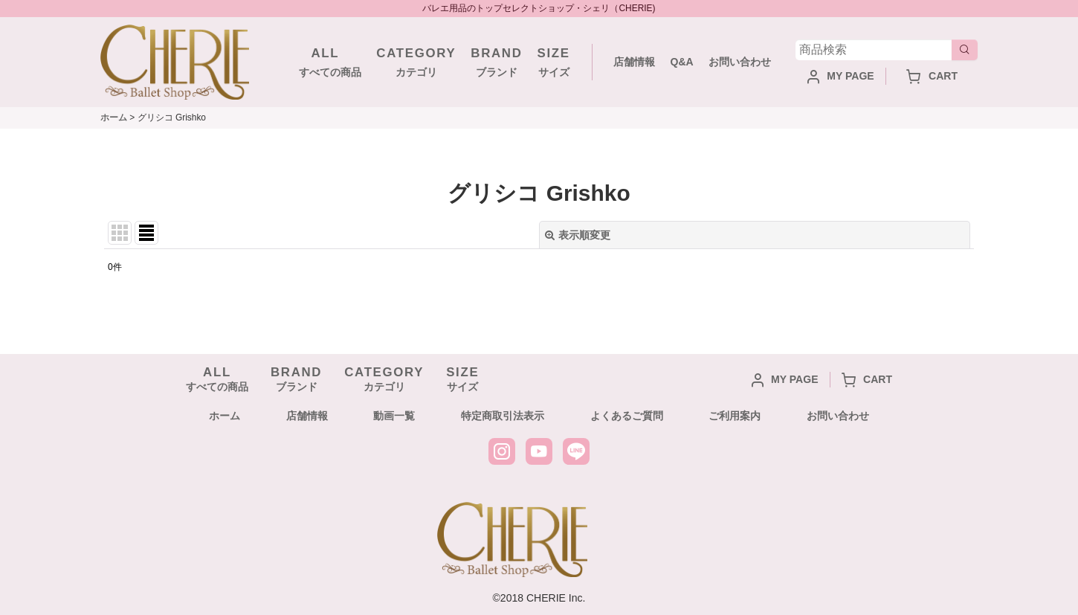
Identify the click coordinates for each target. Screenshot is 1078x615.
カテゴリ (416, 61)
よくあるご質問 (626, 416)
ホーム (224, 416)
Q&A (681, 62)
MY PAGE (840, 76)
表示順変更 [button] (577, 235)
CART (932, 76)
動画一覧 (394, 416)
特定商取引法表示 (502, 416)
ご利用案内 (735, 416)
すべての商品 (324, 61)
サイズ (554, 61)
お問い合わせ (740, 62)
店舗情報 (634, 62)
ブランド (496, 61)
